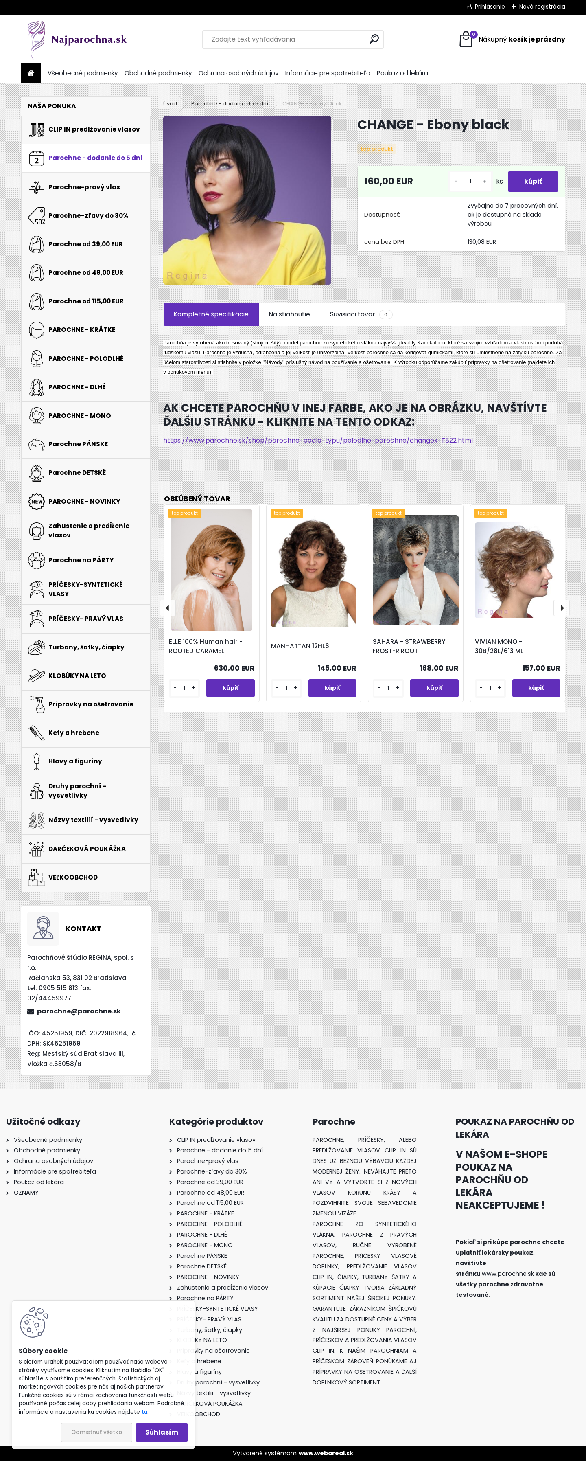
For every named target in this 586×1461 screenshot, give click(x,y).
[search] (374, 39)
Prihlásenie (490, 6)
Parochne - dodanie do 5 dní (229, 103)
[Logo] (77, 39)
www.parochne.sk (508, 1274)
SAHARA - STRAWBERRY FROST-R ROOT (409, 646)
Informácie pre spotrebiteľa (327, 73)
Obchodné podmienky (158, 73)
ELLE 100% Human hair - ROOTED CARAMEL (206, 646)
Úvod (170, 103)
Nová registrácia (542, 6)
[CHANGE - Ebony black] (247, 200)
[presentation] (168, 608)
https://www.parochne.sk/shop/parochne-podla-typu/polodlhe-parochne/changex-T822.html (318, 440)
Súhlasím (161, 1432)
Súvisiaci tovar (361, 314)
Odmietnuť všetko (96, 1432)
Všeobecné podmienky (83, 73)
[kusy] (470, 181)
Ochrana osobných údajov (239, 73)
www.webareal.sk (326, 1453)
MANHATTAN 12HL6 (300, 646)
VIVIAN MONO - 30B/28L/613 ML (499, 646)
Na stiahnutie (289, 314)
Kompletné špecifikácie (211, 314)
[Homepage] (31, 73)
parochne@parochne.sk (79, 1011)
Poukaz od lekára (402, 73)
